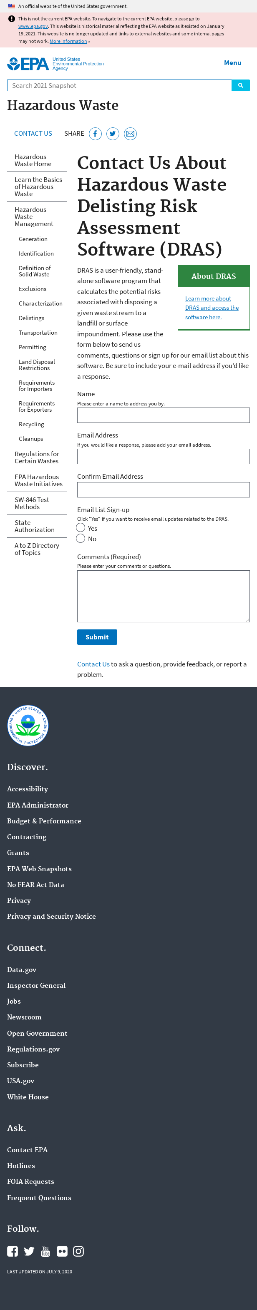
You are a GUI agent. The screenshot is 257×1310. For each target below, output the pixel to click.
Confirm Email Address (110, 476)
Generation (33, 239)
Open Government (37, 1034)
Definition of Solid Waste (34, 271)
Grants (18, 853)
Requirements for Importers (37, 385)
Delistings (31, 318)
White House (28, 1097)
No (92, 538)
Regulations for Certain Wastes (37, 457)
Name (86, 393)
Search (241, 85)
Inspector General (36, 986)
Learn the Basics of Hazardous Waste (38, 186)
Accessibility (27, 789)
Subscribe (23, 1065)
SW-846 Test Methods (32, 503)
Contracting (26, 837)
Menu (233, 62)
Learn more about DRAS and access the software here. (212, 307)
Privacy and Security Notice (51, 917)
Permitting (32, 347)
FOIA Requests (30, 1182)
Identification (36, 253)
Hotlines (21, 1166)
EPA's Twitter (29, 1251)
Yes (92, 528)
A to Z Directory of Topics (37, 549)
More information (68, 41)
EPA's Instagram (78, 1251)
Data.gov (21, 970)
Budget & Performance (44, 821)
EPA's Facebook (12, 1251)
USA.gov (20, 1081)
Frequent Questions (39, 1198)
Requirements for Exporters (37, 406)
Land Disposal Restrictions (37, 365)
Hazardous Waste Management (34, 216)
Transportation (38, 332)
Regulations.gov (33, 1050)
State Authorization (35, 526)
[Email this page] (130, 133)
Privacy (19, 901)
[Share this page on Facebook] (95, 133)
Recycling (31, 424)
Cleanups (31, 438)
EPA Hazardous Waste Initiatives (39, 480)
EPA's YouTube (45, 1251)
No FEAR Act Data (35, 885)
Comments (109, 556)
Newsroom (24, 1018)
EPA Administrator (37, 806)
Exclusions (32, 289)
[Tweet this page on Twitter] (112, 133)
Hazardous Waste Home (33, 160)
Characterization (41, 303)
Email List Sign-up (103, 509)
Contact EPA (27, 1150)
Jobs (14, 1002)
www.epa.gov (33, 26)
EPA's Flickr (62, 1251)
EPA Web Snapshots (39, 869)
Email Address (97, 435)
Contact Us (33, 133)
